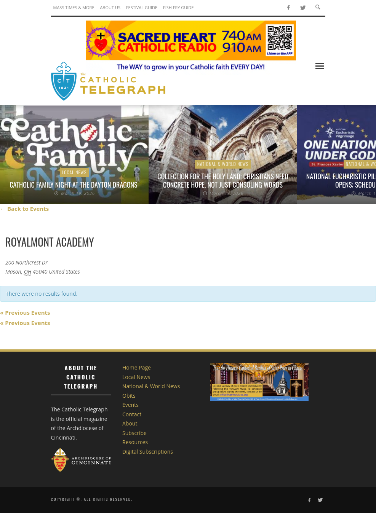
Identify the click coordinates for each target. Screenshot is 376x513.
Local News (74, 172)
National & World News (223, 164)
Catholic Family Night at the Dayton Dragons (74, 185)
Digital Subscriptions (147, 451)
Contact (131, 414)
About (129, 423)
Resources (135, 442)
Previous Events (25, 312)
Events (130, 404)
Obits (129, 395)
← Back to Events (24, 208)
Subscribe (134, 433)
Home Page (136, 367)
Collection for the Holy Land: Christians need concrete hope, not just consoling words (222, 180)
